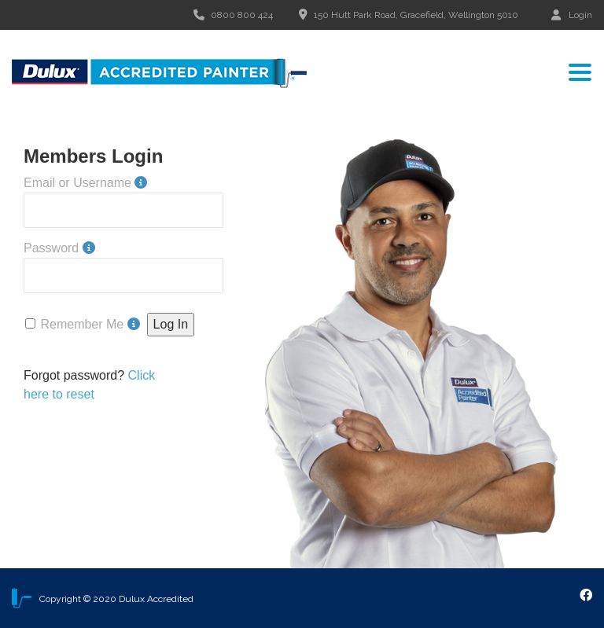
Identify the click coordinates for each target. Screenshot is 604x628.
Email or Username (77, 182)
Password (51, 248)
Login (571, 14)
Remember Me (81, 324)
